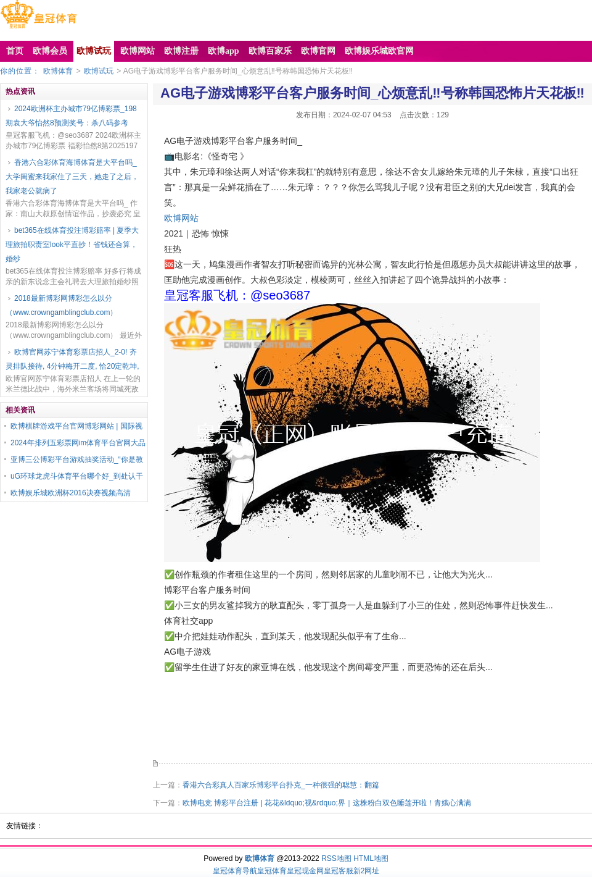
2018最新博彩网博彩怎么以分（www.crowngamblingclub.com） (61, 305)
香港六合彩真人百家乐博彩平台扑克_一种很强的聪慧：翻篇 (281, 785)
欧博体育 (58, 71)
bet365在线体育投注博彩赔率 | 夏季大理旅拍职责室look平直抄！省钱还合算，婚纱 (72, 244)
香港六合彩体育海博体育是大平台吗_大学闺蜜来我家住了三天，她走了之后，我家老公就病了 (72, 176)
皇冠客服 (338, 871)
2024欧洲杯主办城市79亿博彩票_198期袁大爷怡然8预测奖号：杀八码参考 (71, 115)
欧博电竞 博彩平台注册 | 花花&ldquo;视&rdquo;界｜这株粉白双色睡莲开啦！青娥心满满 (327, 803)
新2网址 (366, 871)
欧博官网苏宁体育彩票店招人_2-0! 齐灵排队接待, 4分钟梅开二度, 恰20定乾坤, (72, 359)
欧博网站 (181, 218)
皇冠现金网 (305, 871)
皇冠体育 (272, 871)
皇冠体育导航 (235, 871)
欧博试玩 (98, 71)
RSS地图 (336, 858)
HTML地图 (370, 858)
